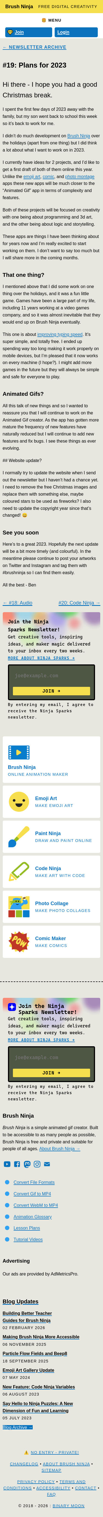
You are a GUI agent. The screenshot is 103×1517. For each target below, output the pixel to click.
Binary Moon (69, 1506)
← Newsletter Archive (34, 47)
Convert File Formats (34, 1182)
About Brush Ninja (66, 1464)
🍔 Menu (51, 20)
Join (15, 32)
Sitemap (51, 1470)
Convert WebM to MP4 (36, 1205)
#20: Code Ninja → (79, 603)
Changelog (24, 1464)
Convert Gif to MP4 (32, 1193)
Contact (85, 1488)
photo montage (79, 176)
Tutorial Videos (28, 1239)
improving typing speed (60, 334)
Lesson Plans (27, 1228)
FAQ (51, 1494)
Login (63, 32)
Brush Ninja (19, 6)
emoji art (31, 176)
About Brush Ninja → (59, 1148)
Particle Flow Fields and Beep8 (35, 1353)
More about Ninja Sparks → (41, 658)
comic (48, 176)
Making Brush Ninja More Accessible (41, 1337)
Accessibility (53, 1488)
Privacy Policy (36, 1482)
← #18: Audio (17, 603)
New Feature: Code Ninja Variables (39, 1387)
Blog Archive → (18, 1427)
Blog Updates (21, 1301)
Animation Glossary (33, 1216)
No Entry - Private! (55, 1452)
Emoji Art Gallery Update (28, 1370)
